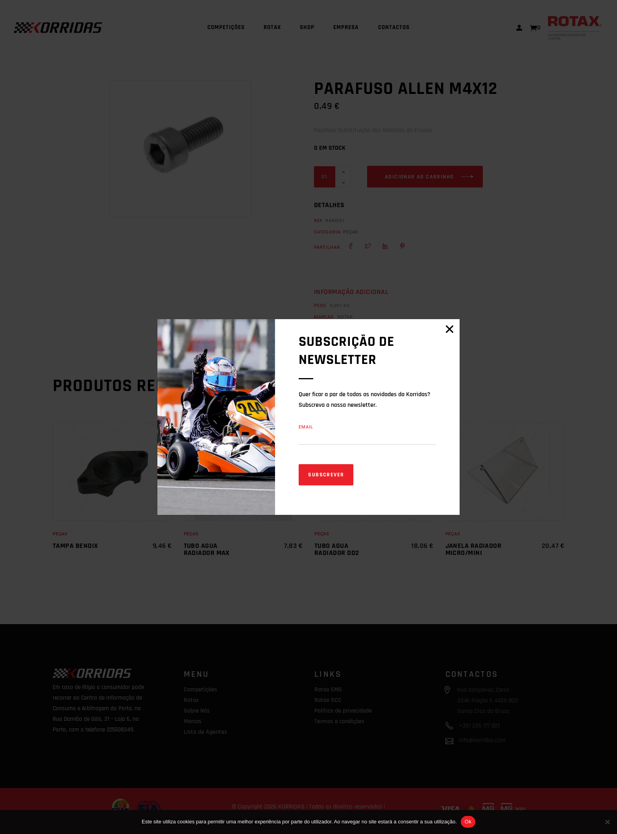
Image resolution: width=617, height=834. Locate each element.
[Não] (607, 822)
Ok (468, 822)
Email (306, 427)
